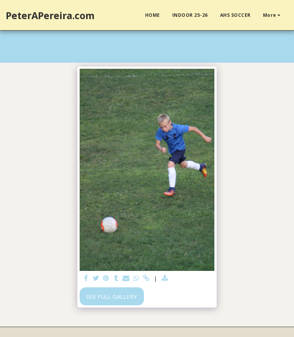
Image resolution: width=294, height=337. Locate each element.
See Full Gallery (111, 296)
